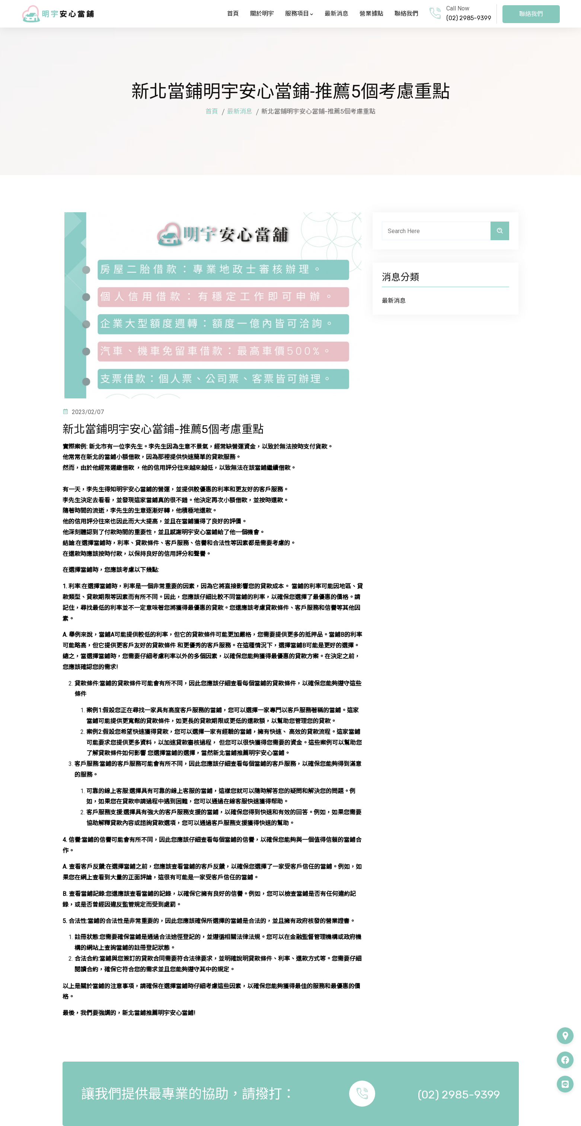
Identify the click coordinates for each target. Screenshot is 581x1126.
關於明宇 (262, 13)
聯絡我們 (406, 13)
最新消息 (336, 13)
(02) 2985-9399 (468, 18)
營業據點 (371, 13)
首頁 (233, 13)
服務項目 (299, 13)
